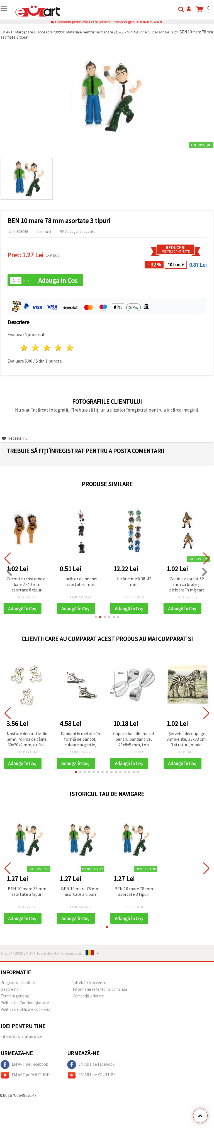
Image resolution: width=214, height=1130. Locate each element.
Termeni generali (15, 998)
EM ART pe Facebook (24, 1067)
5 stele (70, 348)
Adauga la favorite (78, 231)
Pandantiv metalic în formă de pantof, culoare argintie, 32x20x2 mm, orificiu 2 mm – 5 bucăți (80, 741)
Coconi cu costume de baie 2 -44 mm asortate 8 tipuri (27, 584)
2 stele (36, 348)
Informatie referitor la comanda (100, 992)
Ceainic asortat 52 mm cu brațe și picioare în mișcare (187, 584)
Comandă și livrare (88, 998)
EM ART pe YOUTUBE (25, 1077)
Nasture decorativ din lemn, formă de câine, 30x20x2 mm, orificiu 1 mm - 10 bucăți (27, 741)
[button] (96, 618)
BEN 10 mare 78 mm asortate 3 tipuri (27, 893)
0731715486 (151, 22)
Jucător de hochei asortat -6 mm (80, 582)
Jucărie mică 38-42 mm (133, 582)
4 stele (58, 348)
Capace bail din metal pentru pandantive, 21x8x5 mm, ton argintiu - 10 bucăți (133, 741)
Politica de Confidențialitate (25, 1005)
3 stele (47, 348)
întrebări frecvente (89, 985)
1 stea (24, 348)
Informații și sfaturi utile (21, 1039)
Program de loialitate (19, 985)
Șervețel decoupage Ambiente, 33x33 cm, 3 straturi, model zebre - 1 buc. (187, 741)
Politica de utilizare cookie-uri (26, 1012)
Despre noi (10, 992)
